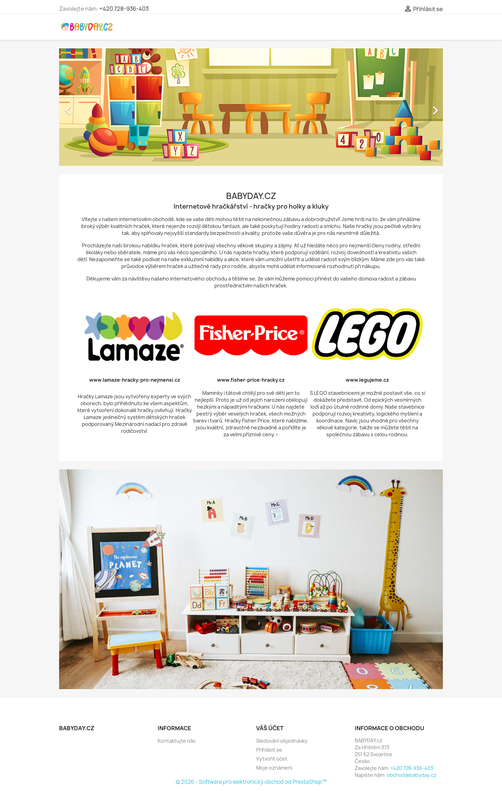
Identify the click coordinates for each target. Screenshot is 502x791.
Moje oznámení (274, 767)
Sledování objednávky (281, 740)
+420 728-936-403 (124, 8)
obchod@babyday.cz (411, 775)
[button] (88, 107)
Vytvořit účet (271, 758)
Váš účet (269, 728)
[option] (251, 107)
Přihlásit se (269, 749)
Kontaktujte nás (177, 740)
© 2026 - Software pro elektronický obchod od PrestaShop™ (251, 781)
